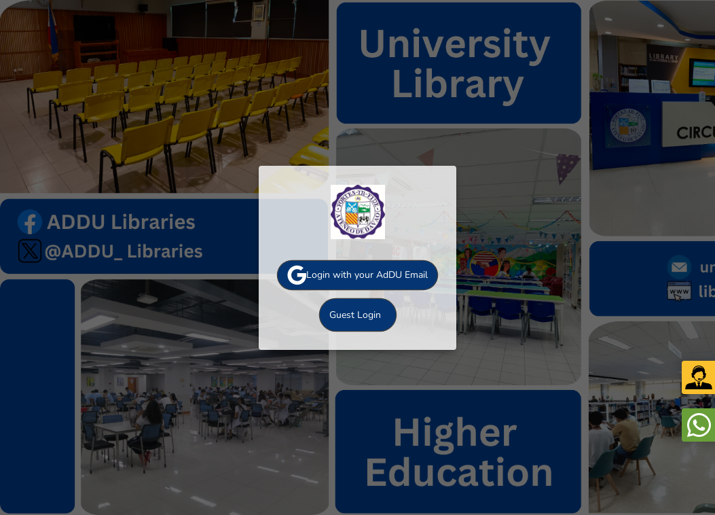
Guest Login (355, 314)
